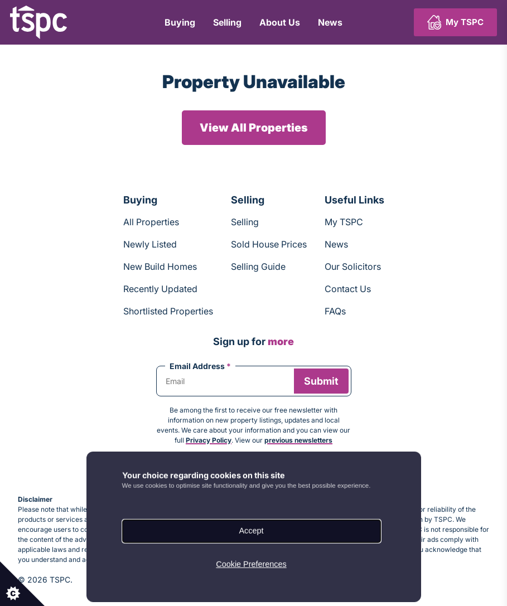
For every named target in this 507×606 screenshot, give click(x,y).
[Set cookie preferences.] (22, 583)
